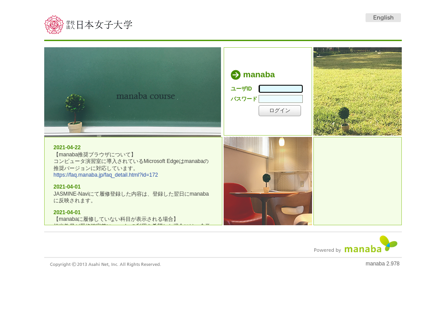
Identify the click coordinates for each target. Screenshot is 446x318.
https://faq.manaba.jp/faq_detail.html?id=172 (105, 175)
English (383, 17)
